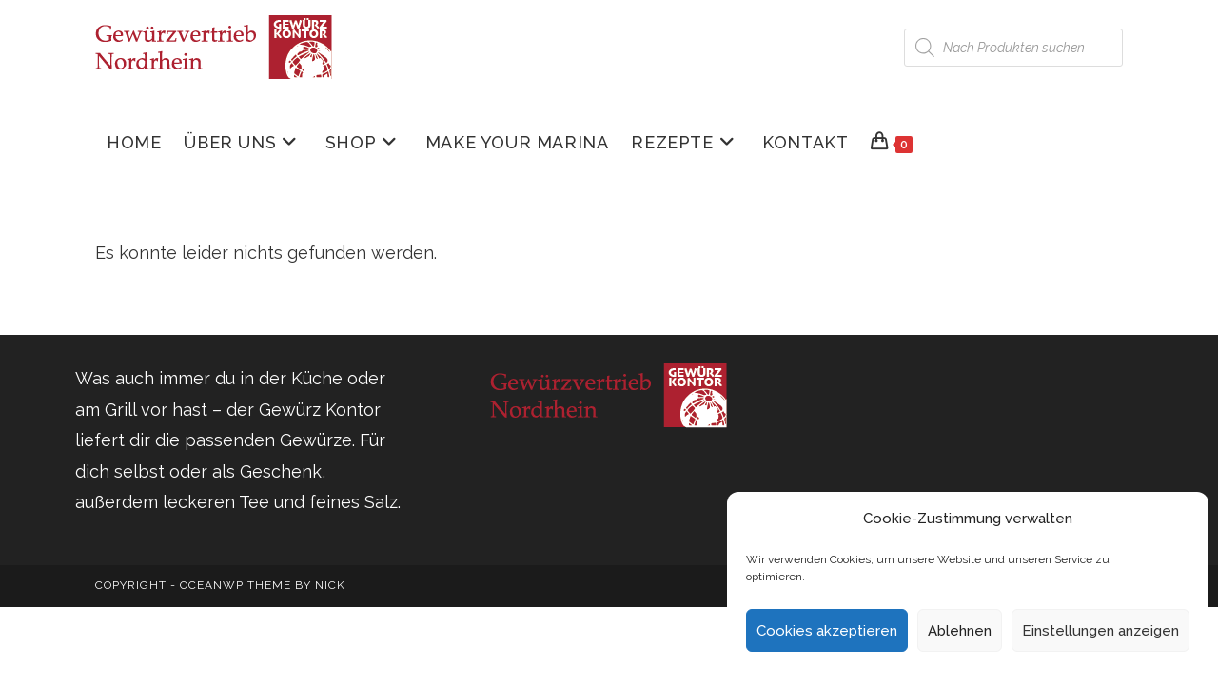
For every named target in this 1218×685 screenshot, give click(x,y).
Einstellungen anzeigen (1100, 630)
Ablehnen (960, 630)
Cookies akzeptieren (826, 630)
